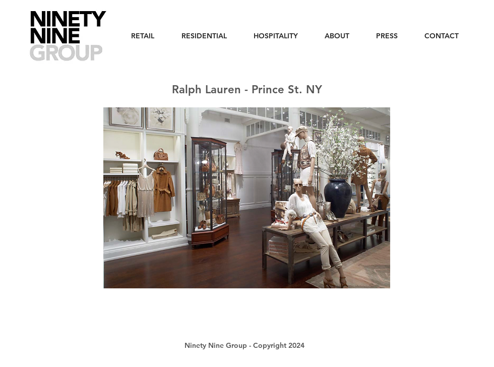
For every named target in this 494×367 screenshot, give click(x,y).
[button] (246, 197)
